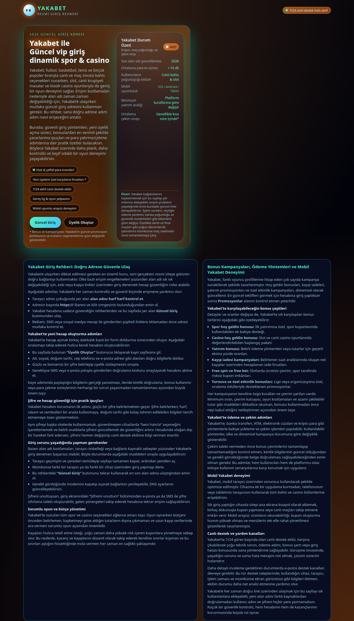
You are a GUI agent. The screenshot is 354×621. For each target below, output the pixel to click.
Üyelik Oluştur (81, 222)
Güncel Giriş (45, 222)
